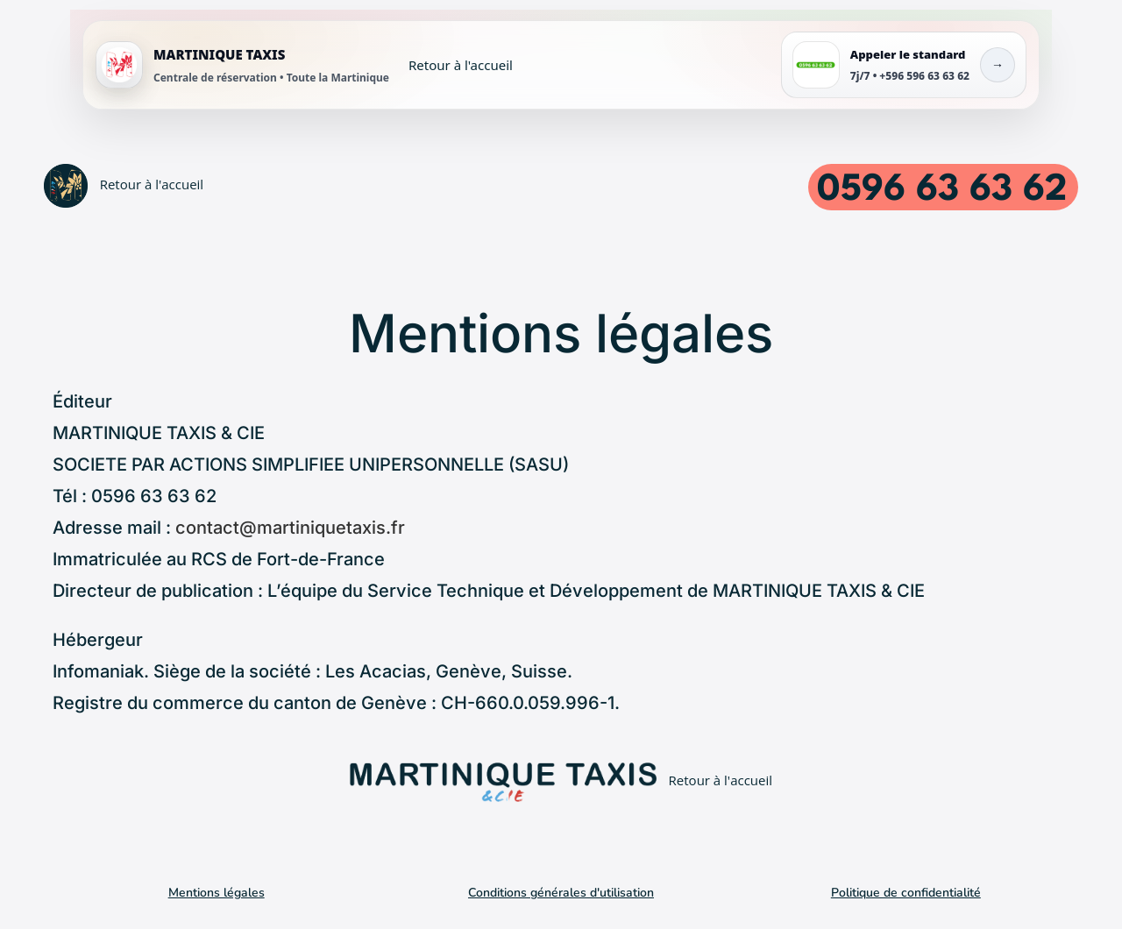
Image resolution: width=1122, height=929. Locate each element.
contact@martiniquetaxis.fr (290, 527)
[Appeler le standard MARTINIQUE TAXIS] (903, 65)
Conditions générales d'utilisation (561, 892)
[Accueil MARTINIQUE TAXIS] (304, 65)
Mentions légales (216, 892)
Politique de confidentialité (906, 892)
